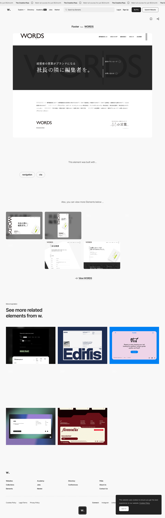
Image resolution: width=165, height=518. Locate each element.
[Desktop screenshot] (24, 225)
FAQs (101, 481)
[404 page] (102, 255)
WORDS (89, 26)
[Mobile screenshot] (63, 225)
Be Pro (136, 10)
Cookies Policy (11, 503)
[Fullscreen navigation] (140, 225)
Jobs (50, 10)
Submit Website (150, 10)
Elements (9, 489)
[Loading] (102, 225)
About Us (102, 485)
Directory (30, 10)
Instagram (105, 503)
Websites (9, 481)
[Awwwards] (9, 10)
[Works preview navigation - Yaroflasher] (82, 385)
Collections (10, 485)
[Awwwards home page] (82, 510)
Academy (41, 10)
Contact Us (103, 489)
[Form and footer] (30, 345)
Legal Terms (23, 503)
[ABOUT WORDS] (63, 255)
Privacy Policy (35, 503)
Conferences (73, 485)
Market (57, 10)
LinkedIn (114, 503)
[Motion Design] (24, 255)
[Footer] (82, 345)
